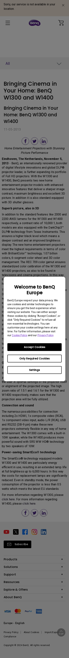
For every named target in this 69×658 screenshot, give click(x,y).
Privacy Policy (45, 335)
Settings (34, 370)
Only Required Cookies (34, 358)
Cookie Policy (19, 335)
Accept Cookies (34, 347)
